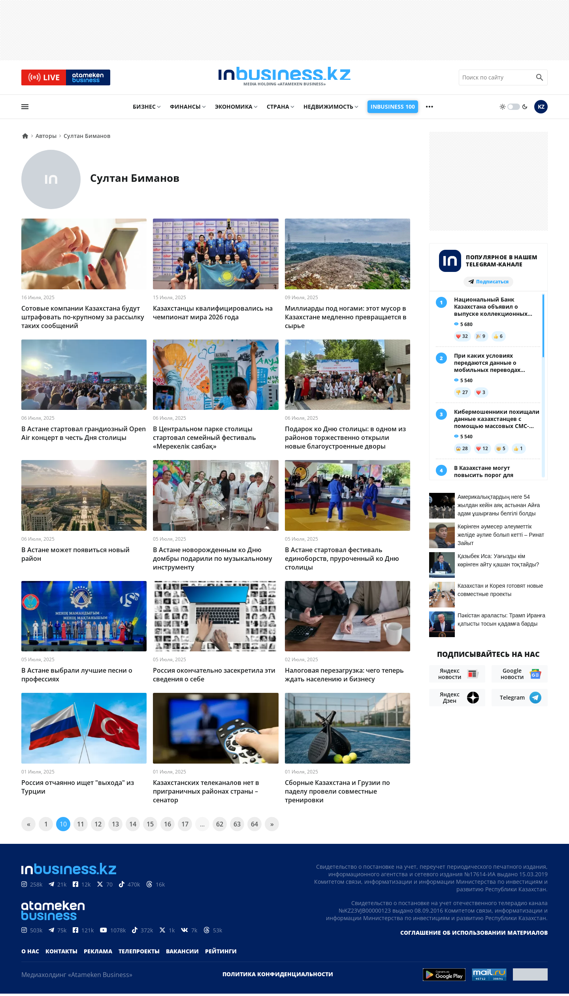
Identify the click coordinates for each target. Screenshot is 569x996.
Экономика (233, 109)
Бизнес (144, 109)
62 (219, 826)
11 (80, 826)
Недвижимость (328, 109)
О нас (30, 953)
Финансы (185, 109)
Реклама (98, 953)
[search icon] (540, 79)
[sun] (502, 109)
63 (237, 826)
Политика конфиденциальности (277, 976)
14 (132, 826)
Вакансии (182, 953)
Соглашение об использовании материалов (474, 935)
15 (150, 826)
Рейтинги (221, 953)
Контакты (61, 953)
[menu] (25, 109)
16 (167, 826)
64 (254, 826)
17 (184, 826)
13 (115, 826)
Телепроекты (139, 953)
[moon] (525, 109)
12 (98, 826)
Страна (278, 109)
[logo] (284, 78)
